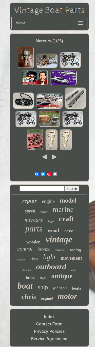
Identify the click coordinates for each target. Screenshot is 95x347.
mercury (34, 220)
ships (43, 278)
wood (53, 230)
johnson (60, 288)
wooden (33, 242)
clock (34, 259)
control (24, 249)
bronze (43, 249)
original (47, 299)
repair (29, 200)
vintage (59, 239)
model (68, 200)
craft (66, 219)
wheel (43, 211)
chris (29, 297)
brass (30, 277)
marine (62, 209)
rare (68, 231)
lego (51, 221)
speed (30, 210)
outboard (51, 266)
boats (76, 288)
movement (71, 258)
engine (48, 201)
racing (75, 250)
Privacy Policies (49, 331)
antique (62, 276)
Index (49, 317)
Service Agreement (49, 339)
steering (26, 269)
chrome (60, 250)
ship (43, 287)
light (49, 257)
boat (25, 285)
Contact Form (49, 324)
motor (67, 296)
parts (34, 228)
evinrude (20, 259)
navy (74, 269)
